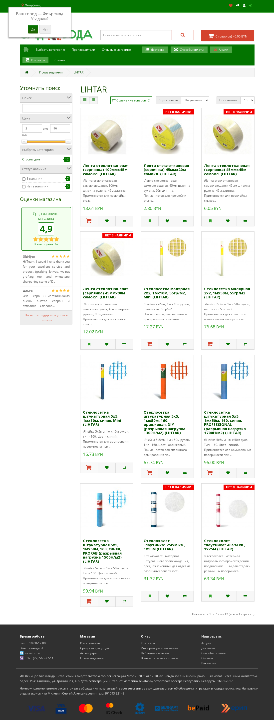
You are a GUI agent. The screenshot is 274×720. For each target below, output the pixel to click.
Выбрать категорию (50, 49)
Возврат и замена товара (159, 658)
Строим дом (31, 159)
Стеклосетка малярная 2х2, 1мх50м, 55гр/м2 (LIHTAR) (227, 292)
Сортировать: (169, 100)
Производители (83, 49)
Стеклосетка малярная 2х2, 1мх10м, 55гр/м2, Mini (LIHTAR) (167, 292)
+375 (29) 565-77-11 (39, 658)
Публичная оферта (155, 653)
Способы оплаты (192, 49)
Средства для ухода (94, 648)
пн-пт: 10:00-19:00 (33, 643)
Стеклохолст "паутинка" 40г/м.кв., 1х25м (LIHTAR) (224, 544)
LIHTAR (78, 72)
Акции (223, 49)
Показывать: (228, 100)
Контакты (38, 60)
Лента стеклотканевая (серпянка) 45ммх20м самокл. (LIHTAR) (166, 169)
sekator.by (32, 653)
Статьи (59, 60)
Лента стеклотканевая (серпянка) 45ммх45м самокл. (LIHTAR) (227, 169)
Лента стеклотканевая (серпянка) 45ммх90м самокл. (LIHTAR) (105, 292)
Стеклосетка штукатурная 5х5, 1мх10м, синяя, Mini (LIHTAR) (102, 418)
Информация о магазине (159, 648)
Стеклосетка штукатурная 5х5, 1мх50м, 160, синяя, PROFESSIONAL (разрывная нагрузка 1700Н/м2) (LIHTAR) (225, 422)
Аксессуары (88, 653)
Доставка (157, 49)
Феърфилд (30, 5)
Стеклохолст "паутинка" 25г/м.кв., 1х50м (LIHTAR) (164, 544)
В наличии (34, 178)
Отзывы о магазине (116, 49)
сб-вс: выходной (31, 648)
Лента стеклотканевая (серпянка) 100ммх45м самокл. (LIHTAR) (105, 169)
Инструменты (90, 643)
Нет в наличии (37, 186)
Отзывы (207, 658)
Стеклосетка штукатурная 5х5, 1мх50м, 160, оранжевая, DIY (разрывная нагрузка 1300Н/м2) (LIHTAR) (164, 422)
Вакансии (208, 663)
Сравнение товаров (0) (133, 100)
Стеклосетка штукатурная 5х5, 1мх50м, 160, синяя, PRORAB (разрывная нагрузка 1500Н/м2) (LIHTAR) (102, 551)
